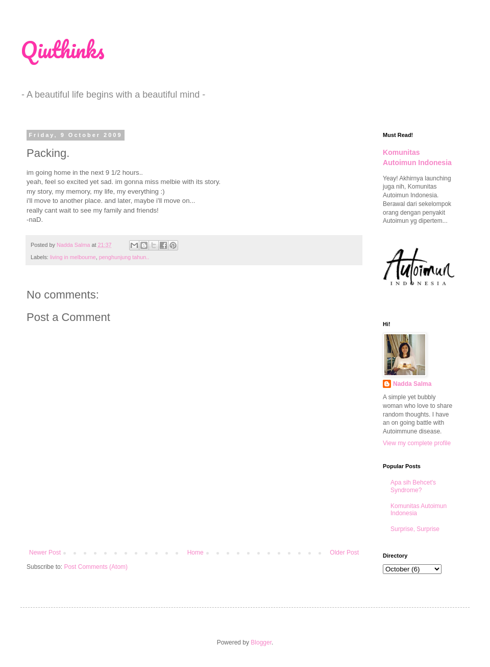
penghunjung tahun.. (124, 257)
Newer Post (45, 552)
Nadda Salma (412, 383)
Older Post (344, 552)
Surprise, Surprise (414, 529)
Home (195, 552)
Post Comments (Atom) (96, 566)
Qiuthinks (62, 49)
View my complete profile (417, 443)
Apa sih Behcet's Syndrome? (413, 486)
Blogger (261, 642)
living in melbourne (73, 257)
